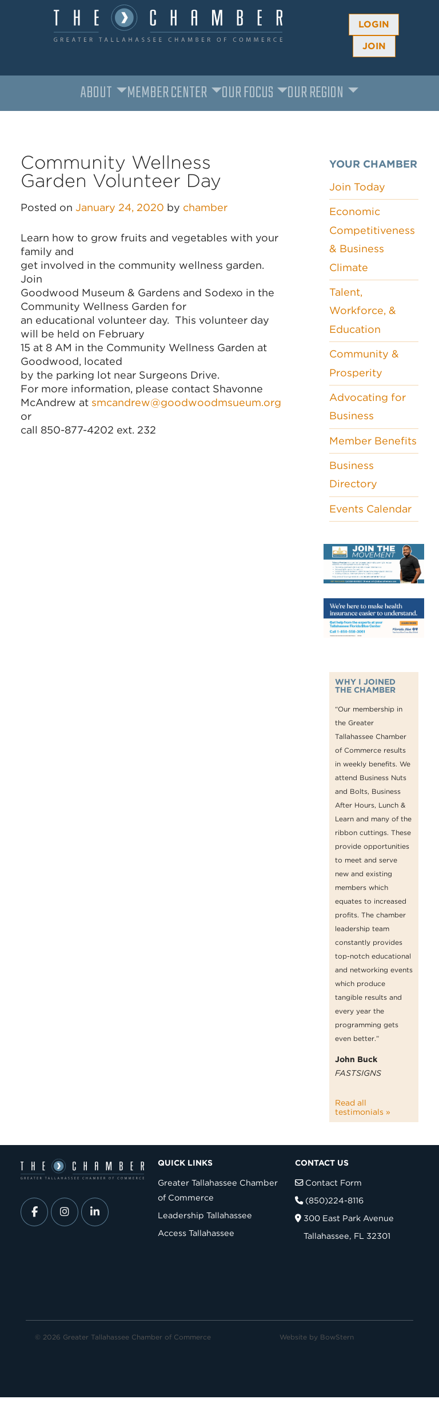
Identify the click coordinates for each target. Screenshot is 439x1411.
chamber (205, 207)
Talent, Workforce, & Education (362, 310)
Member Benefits (373, 441)
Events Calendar (370, 509)
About (96, 93)
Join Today (357, 187)
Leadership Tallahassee (205, 1215)
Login (373, 24)
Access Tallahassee (196, 1233)
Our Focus (247, 93)
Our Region (316, 93)
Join (374, 46)
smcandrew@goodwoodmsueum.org (186, 402)
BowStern (337, 1337)
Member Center (167, 93)
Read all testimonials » (362, 1107)
